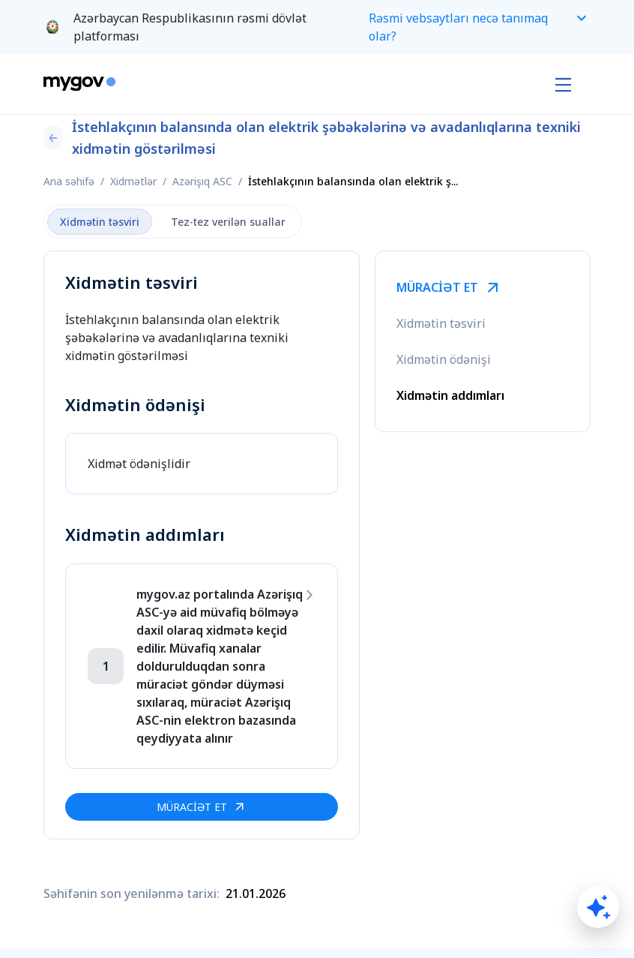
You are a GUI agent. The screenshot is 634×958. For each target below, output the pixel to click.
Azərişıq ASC (202, 181)
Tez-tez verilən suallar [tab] (228, 222)
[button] (317, 27)
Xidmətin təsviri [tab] (99, 222)
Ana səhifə (68, 181)
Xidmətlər (133, 181)
